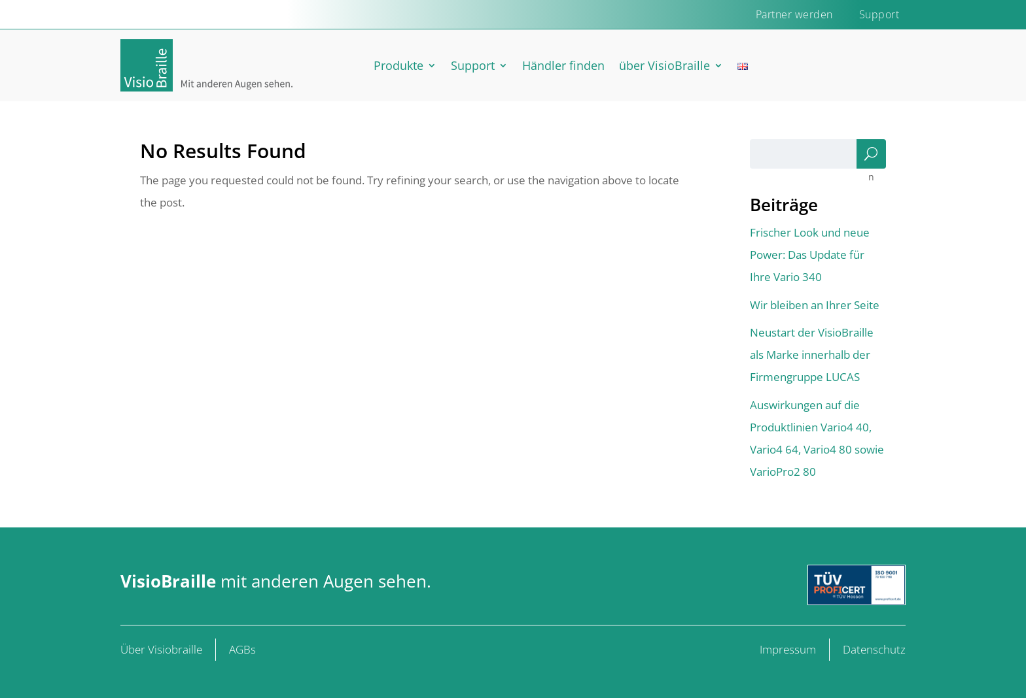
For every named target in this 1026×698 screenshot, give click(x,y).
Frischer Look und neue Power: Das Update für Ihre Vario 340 (810, 254)
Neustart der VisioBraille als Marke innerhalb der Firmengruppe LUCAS (812, 354)
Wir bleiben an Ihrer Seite (814, 304)
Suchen (871, 157)
